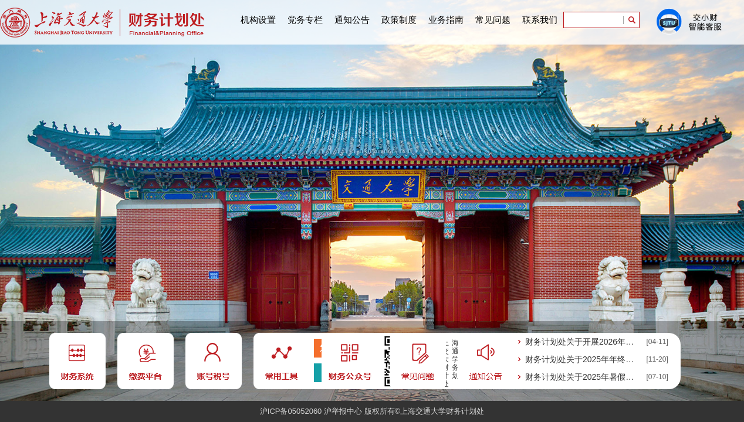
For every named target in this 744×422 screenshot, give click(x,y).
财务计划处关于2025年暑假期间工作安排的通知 (582, 377)
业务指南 (446, 20)
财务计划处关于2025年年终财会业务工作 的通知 (582, 359)
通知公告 (352, 20)
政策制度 (399, 20)
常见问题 (492, 20)
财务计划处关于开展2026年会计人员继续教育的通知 (582, 341)
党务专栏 (305, 20)
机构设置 (258, 20)
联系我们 (539, 20)
